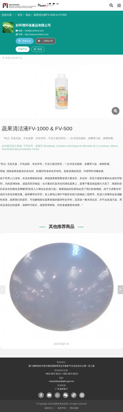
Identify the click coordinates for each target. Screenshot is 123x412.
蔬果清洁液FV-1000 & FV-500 (50, 14)
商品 (28, 14)
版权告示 (49, 408)
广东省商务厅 (61, 389)
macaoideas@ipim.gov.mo (61, 381)
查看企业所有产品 (12, 58)
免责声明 (61, 408)
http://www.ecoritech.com (36, 34)
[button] (120, 289)
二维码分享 (45, 41)
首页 (19, 14)
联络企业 (24, 41)
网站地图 (74, 408)
